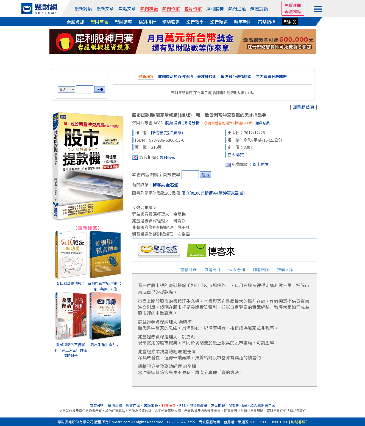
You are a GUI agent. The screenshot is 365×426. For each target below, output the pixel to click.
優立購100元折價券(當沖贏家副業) (213, 193)
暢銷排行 (147, 21)
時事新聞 (243, 21)
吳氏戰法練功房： (70, 283)
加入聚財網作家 (262, 405)
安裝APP (97, 405)
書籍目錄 (188, 269)
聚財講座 (123, 21)
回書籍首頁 (303, 106)
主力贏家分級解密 (271, 76)
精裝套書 (171, 21)
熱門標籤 (149, 8)
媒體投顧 (259, 8)
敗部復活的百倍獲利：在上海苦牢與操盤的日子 (71, 350)
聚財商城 (99, 21)
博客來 (159, 185)
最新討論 (83, 8)
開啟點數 (262, 122)
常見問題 (218, 405)
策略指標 (266, 21)
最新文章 (105, 8)
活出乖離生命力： (105, 344)
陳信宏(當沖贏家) (167, 132)
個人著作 (237, 269)
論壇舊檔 (115, 405)
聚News (167, 157)
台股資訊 (75, 21)
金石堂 (172, 185)
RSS (182, 405)
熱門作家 (171, 8)
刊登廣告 (168, 405)
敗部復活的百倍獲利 (175, 76)
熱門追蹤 (237, 8)
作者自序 (261, 269)
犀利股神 (215, 8)
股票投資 (173, 122)
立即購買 (235, 154)
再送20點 (293, 11)
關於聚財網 (238, 405)
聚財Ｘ (290, 21)
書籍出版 (151, 405)
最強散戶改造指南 (236, 76)
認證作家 (133, 405)
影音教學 (195, 21)
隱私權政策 (198, 405)
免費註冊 (293, 5)
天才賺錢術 (206, 76)
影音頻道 (219, 21)
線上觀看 (260, 164)
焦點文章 (127, 8)
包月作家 (193, 8)
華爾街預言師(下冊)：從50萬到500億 (105, 286)
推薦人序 (285, 269)
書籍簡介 (164, 269)
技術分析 (191, 122)
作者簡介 (212, 269)
